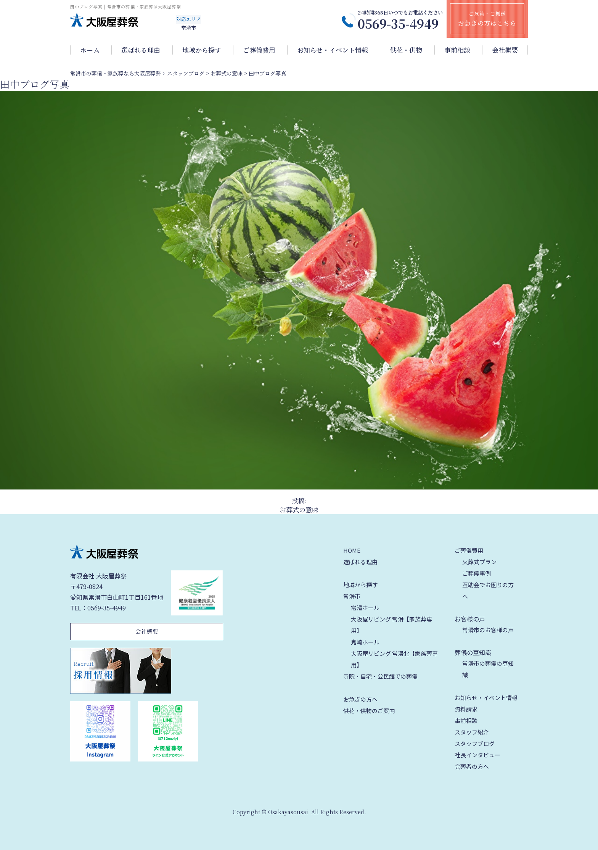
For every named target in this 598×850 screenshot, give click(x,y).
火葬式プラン (479, 562)
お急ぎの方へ (360, 699)
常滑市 (351, 596)
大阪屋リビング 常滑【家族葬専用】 (391, 624)
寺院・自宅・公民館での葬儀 (380, 676)
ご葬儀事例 (476, 573)
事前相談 (457, 50)
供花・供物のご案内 (369, 711)
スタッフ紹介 (472, 732)
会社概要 (505, 50)
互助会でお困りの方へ (488, 590)
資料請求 (466, 709)
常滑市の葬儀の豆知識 (488, 669)
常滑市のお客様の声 (488, 630)
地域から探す (201, 50)
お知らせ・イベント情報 (332, 50)
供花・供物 (406, 50)
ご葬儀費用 (259, 50)
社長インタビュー (477, 755)
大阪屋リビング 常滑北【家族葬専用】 (394, 659)
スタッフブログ (475, 743)
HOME (351, 550)
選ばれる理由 (140, 50)
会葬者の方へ (472, 766)
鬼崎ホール (365, 642)
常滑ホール (365, 608)
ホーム (90, 50)
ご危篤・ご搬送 (487, 18)
